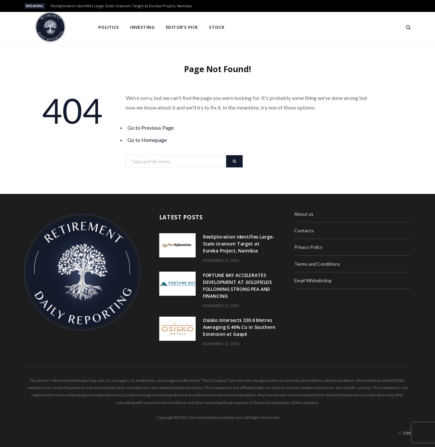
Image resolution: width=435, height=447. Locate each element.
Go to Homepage (147, 140)
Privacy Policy (308, 247)
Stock (216, 27)
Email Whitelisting (312, 280)
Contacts (304, 230)
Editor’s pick (182, 27)
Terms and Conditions (317, 264)
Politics (108, 27)
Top (404, 433)
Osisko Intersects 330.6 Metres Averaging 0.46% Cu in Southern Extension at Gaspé (239, 327)
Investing (142, 27)
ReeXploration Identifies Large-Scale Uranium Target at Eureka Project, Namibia (121, 6)
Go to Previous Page (150, 127)
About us (304, 214)
